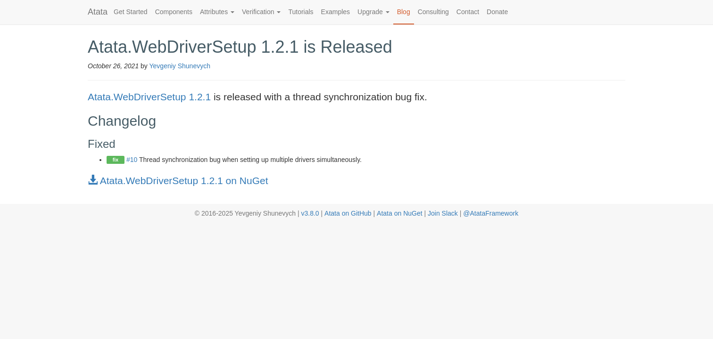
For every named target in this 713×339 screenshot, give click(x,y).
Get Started (131, 12)
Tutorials (300, 12)
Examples (335, 12)
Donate (497, 12)
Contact (467, 12)
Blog (403, 12)
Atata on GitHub (348, 213)
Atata (98, 11)
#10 (131, 159)
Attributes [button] (217, 12)
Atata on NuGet (400, 213)
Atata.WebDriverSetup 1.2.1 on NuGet (178, 180)
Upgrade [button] (373, 12)
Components (173, 12)
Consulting (433, 12)
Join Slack (443, 213)
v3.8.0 (310, 213)
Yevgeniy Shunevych (179, 66)
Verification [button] (261, 12)
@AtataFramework (490, 213)
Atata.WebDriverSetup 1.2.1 (149, 96)
